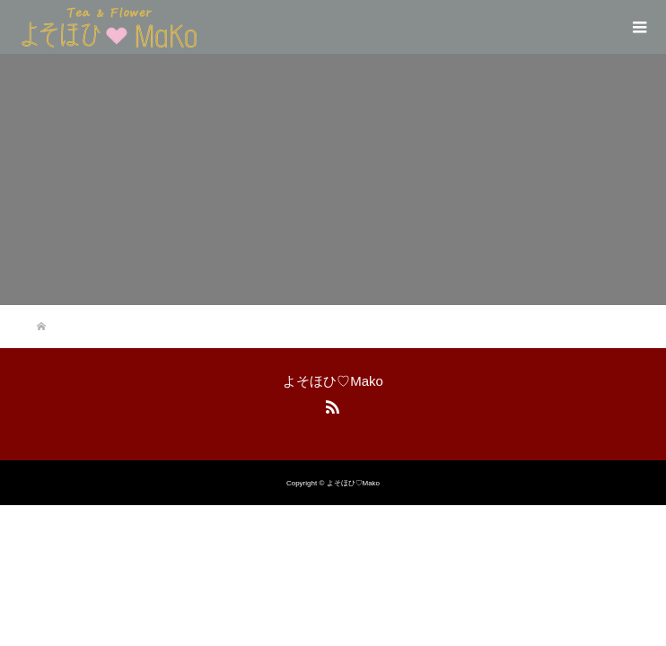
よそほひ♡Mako (333, 380)
